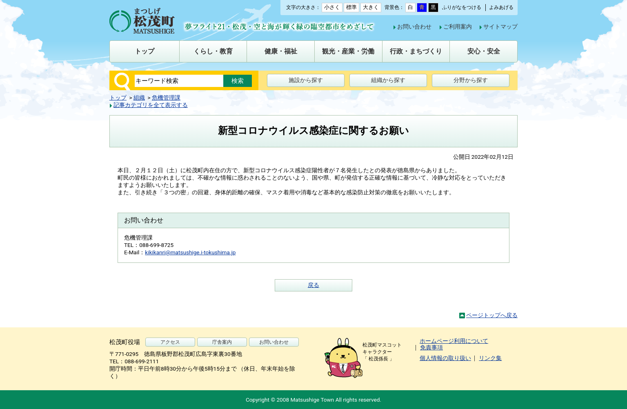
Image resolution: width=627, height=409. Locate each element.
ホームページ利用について (454, 341)
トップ (118, 97)
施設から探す (306, 80)
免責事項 (431, 347)
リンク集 (490, 358)
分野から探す (471, 80)
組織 (139, 97)
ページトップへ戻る (492, 315)
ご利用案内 (457, 26)
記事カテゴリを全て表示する (150, 105)
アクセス (170, 342)
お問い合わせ (414, 26)
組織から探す (388, 80)
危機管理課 (166, 97)
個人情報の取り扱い (445, 358)
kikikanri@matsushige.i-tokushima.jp (190, 252)
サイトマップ (500, 26)
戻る (313, 285)
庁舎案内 (222, 342)
